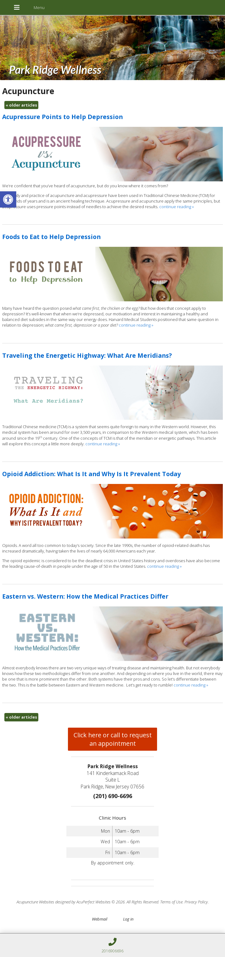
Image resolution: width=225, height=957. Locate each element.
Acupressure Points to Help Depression (62, 116)
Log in (128, 919)
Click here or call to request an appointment (113, 739)
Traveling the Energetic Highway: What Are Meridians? (87, 355)
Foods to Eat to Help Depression (51, 236)
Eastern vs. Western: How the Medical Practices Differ (85, 596)
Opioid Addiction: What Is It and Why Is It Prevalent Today (91, 474)
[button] (8, 199)
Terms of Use (171, 902)
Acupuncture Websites (35, 902)
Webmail (99, 919)
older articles (21, 105)
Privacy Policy (196, 902)
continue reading (176, 206)
